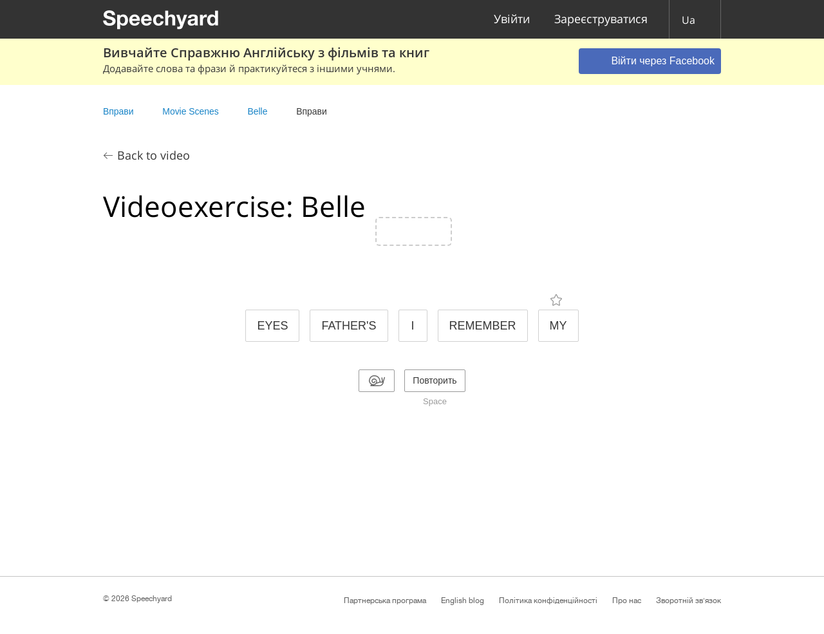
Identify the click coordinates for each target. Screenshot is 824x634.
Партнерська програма (385, 600)
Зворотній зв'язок (688, 600)
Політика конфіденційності (548, 600)
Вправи (118, 111)
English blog (462, 600)
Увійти (512, 19)
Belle (258, 111)
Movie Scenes (190, 111)
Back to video (153, 155)
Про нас (626, 600)
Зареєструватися (601, 19)
